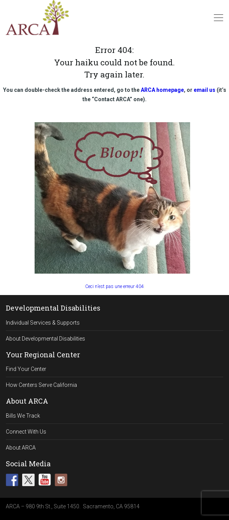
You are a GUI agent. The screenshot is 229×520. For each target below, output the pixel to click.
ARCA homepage (162, 90)
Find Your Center (26, 369)
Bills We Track (23, 416)
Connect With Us (26, 432)
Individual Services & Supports (43, 323)
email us (204, 90)
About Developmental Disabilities (45, 339)
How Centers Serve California (41, 385)
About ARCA (21, 447)
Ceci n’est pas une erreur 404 (114, 286)
